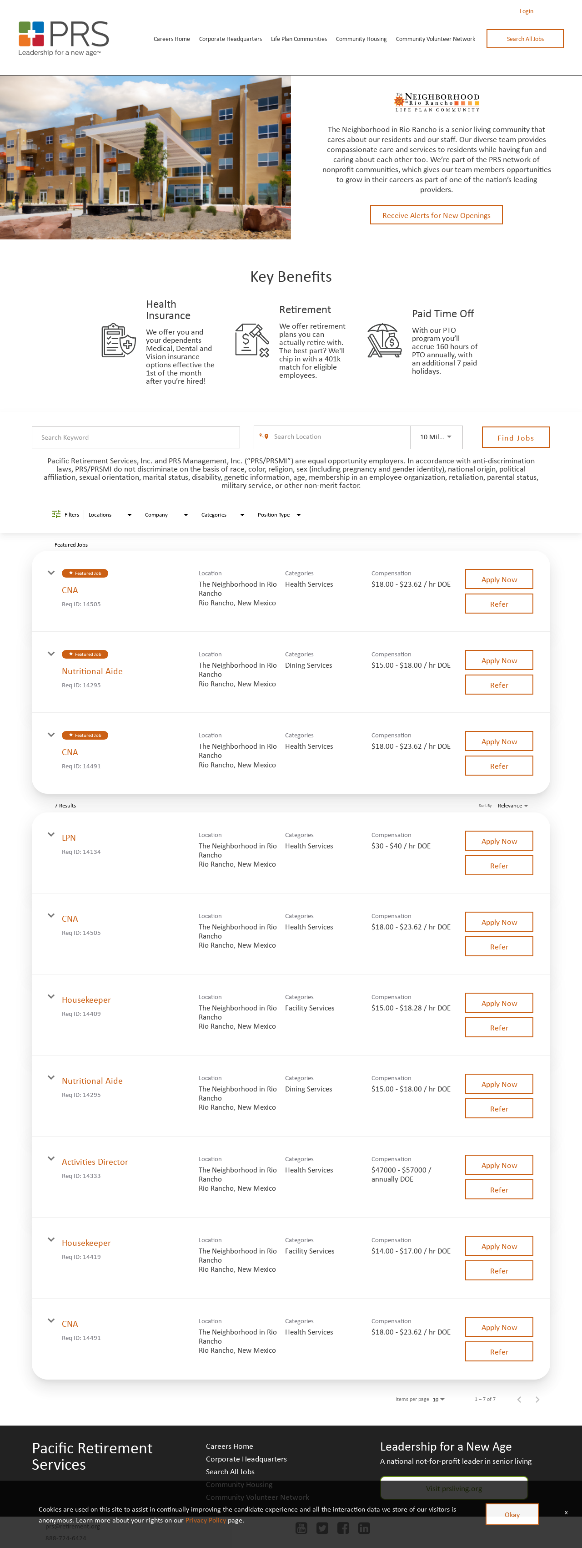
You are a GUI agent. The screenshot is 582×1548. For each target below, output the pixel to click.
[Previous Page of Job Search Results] (519, 1399)
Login (526, 11)
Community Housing (361, 38)
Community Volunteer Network (435, 38)
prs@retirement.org (72, 1526)
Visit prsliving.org (454, 1487)
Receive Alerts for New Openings (436, 214)
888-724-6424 (65, 1538)
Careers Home (172, 38)
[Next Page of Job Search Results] (537, 1399)
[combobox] (136, 437)
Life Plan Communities (299, 38)
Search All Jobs (525, 38)
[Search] (516, 437)
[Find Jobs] (516, 437)
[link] (291, 591)
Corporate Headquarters (230, 38)
